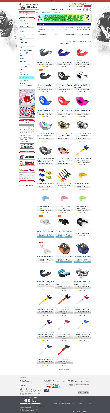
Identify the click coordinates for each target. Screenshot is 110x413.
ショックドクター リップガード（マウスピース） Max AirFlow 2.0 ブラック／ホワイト (63, 86)
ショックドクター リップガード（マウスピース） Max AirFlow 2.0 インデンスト (45, 135)
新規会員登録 (57, 401)
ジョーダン (23, 72)
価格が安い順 (76, 41)
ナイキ (22, 69)
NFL (21, 45)
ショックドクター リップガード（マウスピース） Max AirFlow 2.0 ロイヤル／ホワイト (45, 110)
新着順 (89, 41)
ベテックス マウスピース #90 (64, 183)
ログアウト (74, 401)
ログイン (69, 401)
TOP (37, 12)
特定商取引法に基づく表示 (69, 403)
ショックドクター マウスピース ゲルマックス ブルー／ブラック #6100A (63, 283)
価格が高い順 (83, 41)
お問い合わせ (88, 401)
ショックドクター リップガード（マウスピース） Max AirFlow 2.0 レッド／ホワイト (63, 110)
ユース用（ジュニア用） (84, 34)
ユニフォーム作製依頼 (26, 86)
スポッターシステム (25, 64)
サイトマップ (88, 403)
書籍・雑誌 (23, 61)
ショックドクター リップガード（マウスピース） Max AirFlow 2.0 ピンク (82, 110)
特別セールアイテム (25, 77)
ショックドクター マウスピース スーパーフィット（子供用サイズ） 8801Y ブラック (45, 86)
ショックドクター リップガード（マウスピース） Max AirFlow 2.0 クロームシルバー (82, 135)
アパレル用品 (23, 66)
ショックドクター (43, 34)
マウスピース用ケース (71, 34)
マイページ (63, 401)
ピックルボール (24, 80)
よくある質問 (81, 401)
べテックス (56, 34)
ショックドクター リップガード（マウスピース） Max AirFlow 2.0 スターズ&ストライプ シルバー (82, 283)
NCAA (21, 47)
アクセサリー (51, 12)
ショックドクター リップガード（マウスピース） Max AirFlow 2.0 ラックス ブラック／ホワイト (45, 160)
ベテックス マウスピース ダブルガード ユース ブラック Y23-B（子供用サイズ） (63, 231)
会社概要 (56, 403)
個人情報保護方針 (80, 403)
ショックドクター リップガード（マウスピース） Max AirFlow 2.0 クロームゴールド (63, 135)
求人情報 (61, 403)
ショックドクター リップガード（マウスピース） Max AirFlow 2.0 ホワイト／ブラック (82, 86)
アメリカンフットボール (43, 12)
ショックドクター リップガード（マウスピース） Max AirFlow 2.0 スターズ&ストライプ (63, 160)
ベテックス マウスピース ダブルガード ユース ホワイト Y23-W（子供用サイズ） (45, 231)
